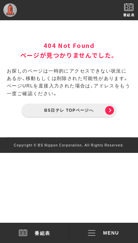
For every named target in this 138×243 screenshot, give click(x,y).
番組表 (34, 233)
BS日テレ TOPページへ (69, 110)
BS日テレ (69, 10)
